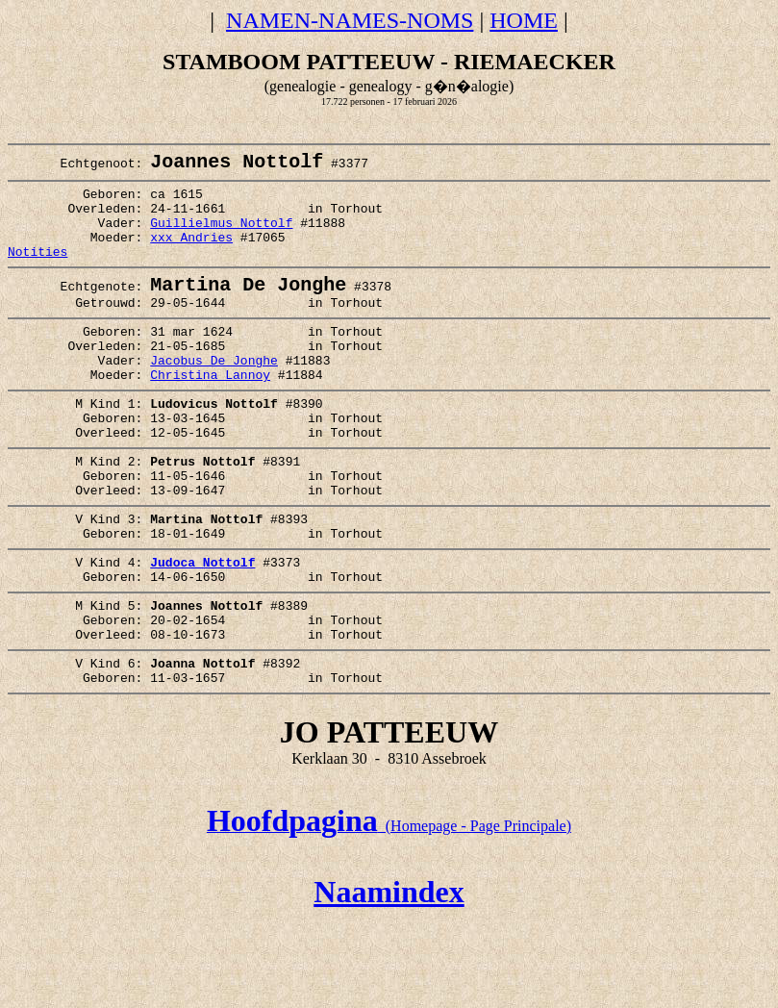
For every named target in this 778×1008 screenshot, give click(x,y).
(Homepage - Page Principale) (389, 911)
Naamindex (389, 977)
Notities (37, 272)
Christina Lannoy (210, 413)
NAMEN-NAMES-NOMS (349, 20)
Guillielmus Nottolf (221, 237)
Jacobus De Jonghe (214, 396)
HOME (523, 20)
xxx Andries (191, 255)
